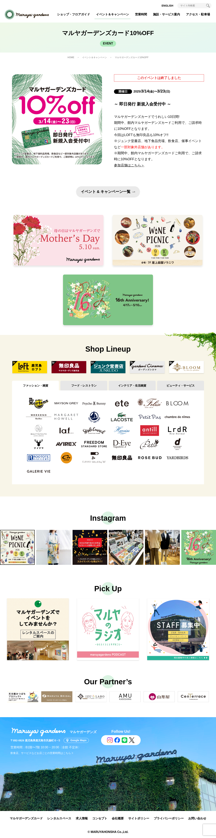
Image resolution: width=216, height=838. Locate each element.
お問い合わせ (197, 818)
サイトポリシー (138, 818)
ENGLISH (167, 5)
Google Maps (78, 740)
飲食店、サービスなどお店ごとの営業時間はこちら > (41, 753)
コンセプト (99, 818)
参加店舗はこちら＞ (129, 165)
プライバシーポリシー (169, 818)
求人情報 (82, 818)
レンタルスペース (59, 818)
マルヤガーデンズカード (26, 818)
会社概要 (118, 818)
